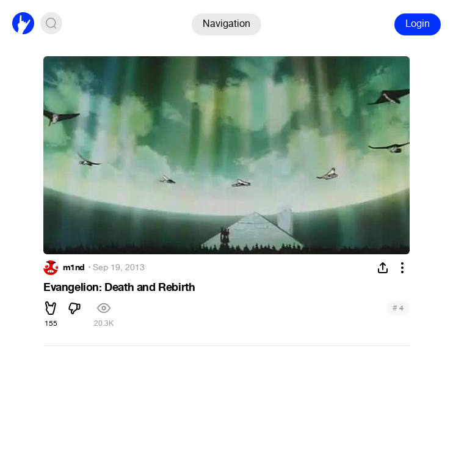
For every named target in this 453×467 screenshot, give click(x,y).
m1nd (74, 267)
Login (417, 23)
